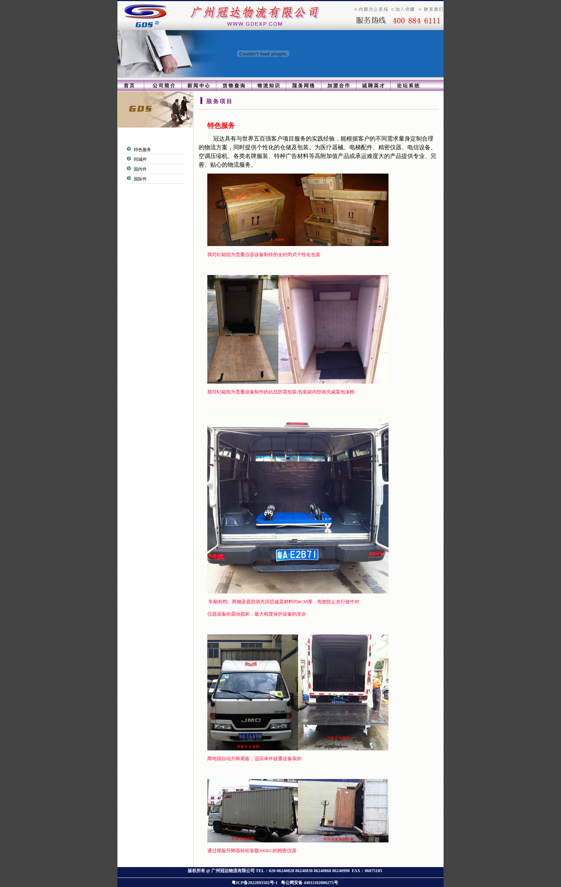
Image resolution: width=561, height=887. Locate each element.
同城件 (139, 159)
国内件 (139, 169)
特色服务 (141, 149)
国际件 (139, 179)
